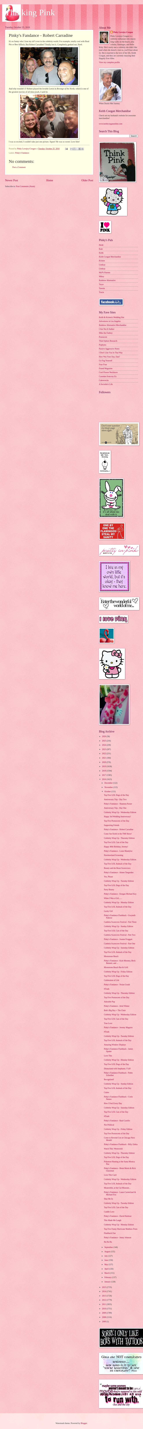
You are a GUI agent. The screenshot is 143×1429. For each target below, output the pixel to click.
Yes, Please (108, 877)
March (107, 1273)
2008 (104, 1317)
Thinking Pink (30, 12)
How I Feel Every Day (113, 1103)
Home (49, 180)
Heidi (101, 245)
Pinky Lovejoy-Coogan (123, 32)
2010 (104, 1309)
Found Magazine (105, 368)
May (106, 1264)
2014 (104, 1291)
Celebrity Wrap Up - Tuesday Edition (119, 881)
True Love (108, 1023)
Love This (108, 1056)
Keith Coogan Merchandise (110, 257)
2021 (104, 758)
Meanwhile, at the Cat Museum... (117, 1188)
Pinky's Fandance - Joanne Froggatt (118, 939)
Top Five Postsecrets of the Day (116, 821)
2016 (104, 779)
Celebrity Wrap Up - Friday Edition (118, 972)
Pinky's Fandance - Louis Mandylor (118, 851)
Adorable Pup (109, 1002)
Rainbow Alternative (107, 280)
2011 (104, 1304)
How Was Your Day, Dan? (109, 357)
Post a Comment (19, 167)
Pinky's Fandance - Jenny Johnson (117, 1237)
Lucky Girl (108, 911)
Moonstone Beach (111, 956)
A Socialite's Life (106, 384)
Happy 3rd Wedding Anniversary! (117, 816)
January (107, 1282)
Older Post (87, 180)
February (108, 1277)
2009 (104, 1313)
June (106, 1260)
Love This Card (110, 1175)
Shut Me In (108, 1199)
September (108, 1247)
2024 (104, 745)
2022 (104, 753)
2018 (104, 771)
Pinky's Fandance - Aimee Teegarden (118, 872)
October (107, 791)
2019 (104, 766)
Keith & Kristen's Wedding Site (111, 317)
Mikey (101, 276)
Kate (101, 249)
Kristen (102, 261)
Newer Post (11, 180)
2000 (104, 1321)
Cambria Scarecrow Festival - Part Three (120, 922)
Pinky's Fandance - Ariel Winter (116, 1006)
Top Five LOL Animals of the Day (117, 864)
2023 (104, 749)
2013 (104, 1296)
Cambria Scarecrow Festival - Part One (119, 944)
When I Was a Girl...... (113, 898)
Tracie (101, 292)
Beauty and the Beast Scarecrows (117, 868)
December (108, 783)
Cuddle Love (109, 1212)
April (106, 1269)
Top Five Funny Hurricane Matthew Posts (120, 1229)
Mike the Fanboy (106, 333)
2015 (104, 1287)
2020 (104, 762)
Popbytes (102, 345)
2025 (104, 741)
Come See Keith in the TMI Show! (118, 834)
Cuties (106, 1092)
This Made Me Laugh (112, 1220)
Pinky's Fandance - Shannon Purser (118, 804)
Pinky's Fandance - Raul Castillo (117, 1121)
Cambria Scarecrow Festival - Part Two (119, 935)
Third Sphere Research (108, 341)
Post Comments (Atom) (25, 186)
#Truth (106, 989)
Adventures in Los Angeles (110, 321)
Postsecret (103, 337)
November (108, 787)
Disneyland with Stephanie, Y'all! (117, 1069)
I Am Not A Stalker (106, 329)
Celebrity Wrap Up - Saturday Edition (119, 948)
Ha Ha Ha (108, 1242)
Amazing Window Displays (115, 1045)
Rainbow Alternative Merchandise (112, 325)
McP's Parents (104, 272)
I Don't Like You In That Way (111, 353)
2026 (104, 736)
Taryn (101, 284)
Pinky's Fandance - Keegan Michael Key (120, 894)
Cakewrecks (104, 380)
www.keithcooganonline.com (110, 124)
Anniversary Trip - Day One (115, 808)
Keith (101, 253)
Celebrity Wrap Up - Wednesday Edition (120, 812)
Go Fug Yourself (105, 361)
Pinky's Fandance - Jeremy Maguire (118, 1027)
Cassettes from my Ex (107, 376)
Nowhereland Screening (113, 855)
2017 (104, 775)
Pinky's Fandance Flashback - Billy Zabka (121, 1144)
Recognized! (109, 1079)
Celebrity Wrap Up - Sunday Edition (118, 926)
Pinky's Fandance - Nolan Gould (117, 985)
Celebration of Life (111, 980)
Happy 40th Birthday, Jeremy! (116, 847)
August (107, 1252)
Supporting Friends (111, 825)
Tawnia (102, 288)
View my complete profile (109, 62)
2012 (104, 1300)
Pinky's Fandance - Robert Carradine (118, 829)
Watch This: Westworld (113, 1149)
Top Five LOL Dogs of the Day (116, 795)
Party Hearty (109, 889)
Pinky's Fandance (22, 153)
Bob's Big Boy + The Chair (115, 1010)
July (106, 1256)
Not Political (109, 1125)
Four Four (103, 364)
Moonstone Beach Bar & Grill (116, 967)
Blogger (84, 1423)
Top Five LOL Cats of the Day (116, 842)
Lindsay (102, 265)
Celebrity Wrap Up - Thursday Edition (119, 838)
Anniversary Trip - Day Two (115, 799)
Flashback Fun (110, 1233)
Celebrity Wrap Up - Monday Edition (119, 902)
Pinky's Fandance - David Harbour (117, 1216)
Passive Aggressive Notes (109, 349)
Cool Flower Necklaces (108, 372)
